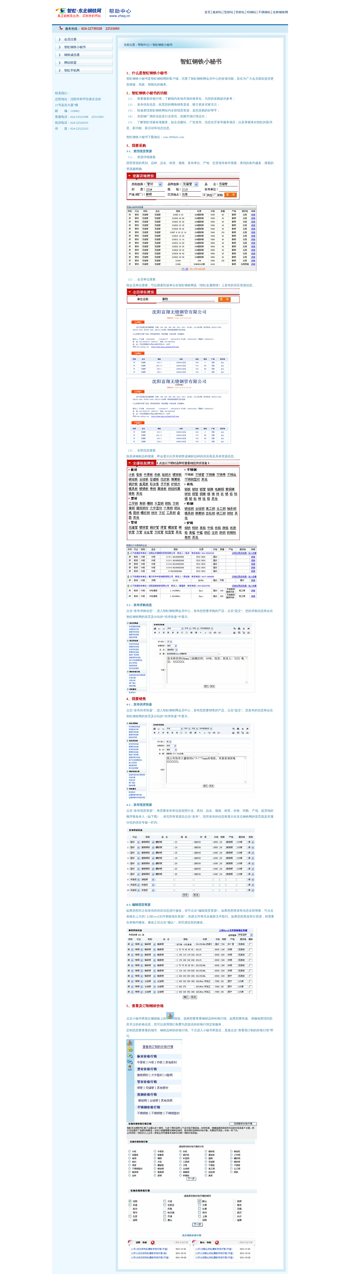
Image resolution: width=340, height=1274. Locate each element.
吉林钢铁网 (280, 12)
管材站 (240, 12)
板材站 (217, 12)
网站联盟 (70, 62)
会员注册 (70, 39)
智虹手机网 (72, 70)
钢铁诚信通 (72, 55)
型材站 (228, 12)
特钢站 (251, 12)
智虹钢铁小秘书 (75, 47)
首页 (207, 12)
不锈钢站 (264, 12)
